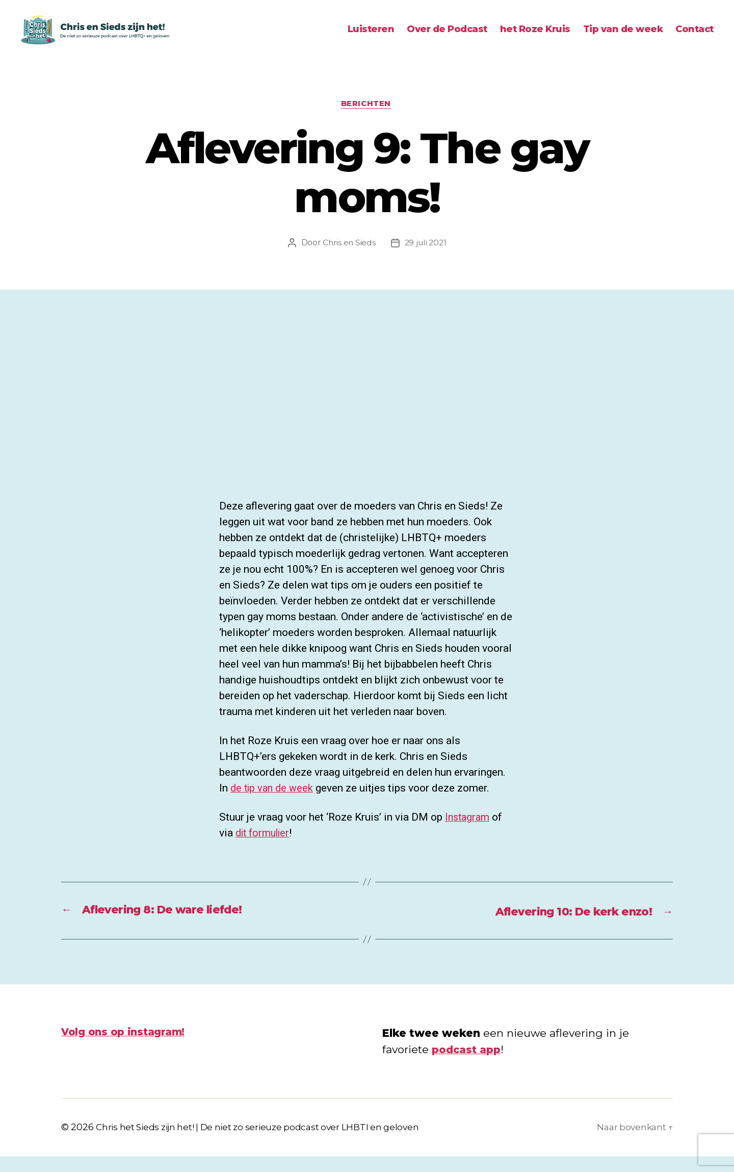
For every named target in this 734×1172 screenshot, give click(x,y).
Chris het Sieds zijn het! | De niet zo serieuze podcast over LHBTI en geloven (264, 1143)
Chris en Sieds (348, 259)
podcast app (468, 1064)
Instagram (468, 834)
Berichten (367, 119)
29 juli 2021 (426, 259)
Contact (694, 37)
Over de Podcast (447, 37)
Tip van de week (623, 37)
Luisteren (371, 37)
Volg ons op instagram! (126, 1047)
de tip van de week (273, 805)
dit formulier (265, 850)
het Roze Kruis (535, 37)
